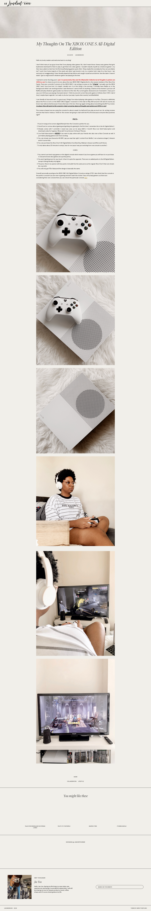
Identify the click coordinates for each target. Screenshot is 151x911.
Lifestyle (81, 781)
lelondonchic (8, 908)
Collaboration (71, 781)
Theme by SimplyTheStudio (139, 908)
